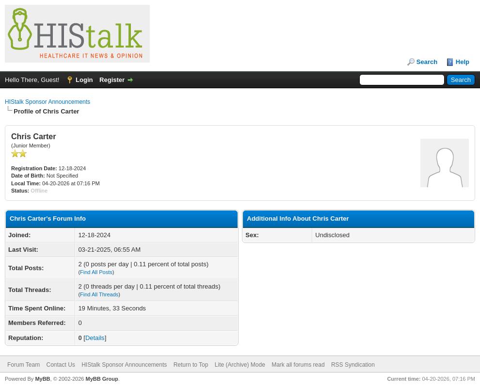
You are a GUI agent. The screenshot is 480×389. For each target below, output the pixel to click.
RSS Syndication (353, 364)
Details (95, 337)
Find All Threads (99, 294)
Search (426, 61)
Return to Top (191, 364)
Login (84, 79)
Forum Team (23, 364)
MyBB (42, 379)
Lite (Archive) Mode (240, 364)
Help (462, 61)
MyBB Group (101, 379)
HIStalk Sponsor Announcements (47, 101)
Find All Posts (96, 272)
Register (112, 79)
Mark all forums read (298, 364)
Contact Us (60, 364)
